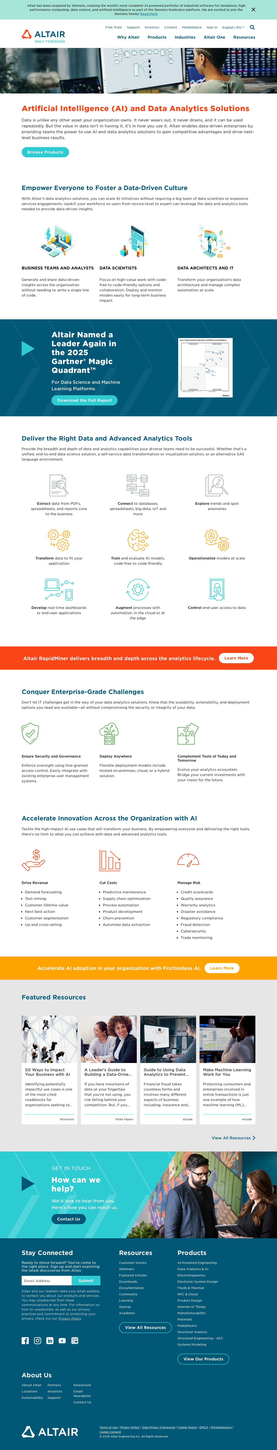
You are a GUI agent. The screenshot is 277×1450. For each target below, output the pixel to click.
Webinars (126, 1269)
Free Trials (113, 27)
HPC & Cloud (187, 1294)
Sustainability (32, 1397)
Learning (126, 1300)
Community (128, 1294)
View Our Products (203, 1359)
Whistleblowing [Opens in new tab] (221, 1427)
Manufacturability (191, 1313)
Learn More (236, 658)
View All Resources (231, 1137)
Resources (244, 37)
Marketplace (192, 27)
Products (157, 37)
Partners (54, 1385)
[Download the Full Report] (205, 396)
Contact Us (68, 1219)
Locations (29, 1391)
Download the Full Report (84, 400)
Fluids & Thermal (190, 1288)
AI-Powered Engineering (197, 1263)
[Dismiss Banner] (253, 10)
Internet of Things (191, 1307)
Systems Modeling (191, 1344)
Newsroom (82, 1385)
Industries (185, 37)
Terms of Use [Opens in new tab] (109, 1427)
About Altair (32, 1385)
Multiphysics (187, 1325)
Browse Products (45, 152)
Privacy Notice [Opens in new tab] (130, 1427)
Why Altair (128, 37)
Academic (127, 1313)
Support (133, 27)
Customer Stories (133, 1263)
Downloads (128, 1281)
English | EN (231, 27)
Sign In (212, 27)
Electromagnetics (191, 1275)
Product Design (189, 1300)
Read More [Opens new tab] (149, 14)
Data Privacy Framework (158, 1427)
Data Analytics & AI (192, 1269)
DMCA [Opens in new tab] (204, 1427)
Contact (170, 27)
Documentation (131, 1288)
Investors (152, 27)
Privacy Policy (69, 1318)
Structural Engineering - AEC (200, 1338)
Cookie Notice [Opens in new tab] (187, 1427)
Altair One (214, 37)
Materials (184, 1319)
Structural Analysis (192, 1332)
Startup (125, 1307)
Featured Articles (133, 1275)
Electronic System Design (197, 1281)
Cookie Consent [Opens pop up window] (110, 1432)
